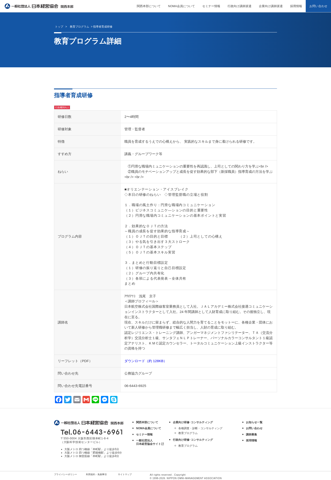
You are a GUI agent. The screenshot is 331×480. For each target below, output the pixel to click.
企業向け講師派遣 (271, 6)
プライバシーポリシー (65, 474)
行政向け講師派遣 (239, 6)
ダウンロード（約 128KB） (145, 361)
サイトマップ (125, 474)
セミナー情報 (211, 6)
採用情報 (296, 6)
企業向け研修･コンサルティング (193, 422)
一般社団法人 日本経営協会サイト (150, 442)
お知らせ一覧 (254, 422)
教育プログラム (188, 433)
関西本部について (149, 6)
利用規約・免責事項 (96, 474)
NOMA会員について (181, 6)
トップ (59, 26)
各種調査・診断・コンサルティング (200, 428)
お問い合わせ (318, 6)
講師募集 (251, 434)
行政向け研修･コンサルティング (193, 439)
